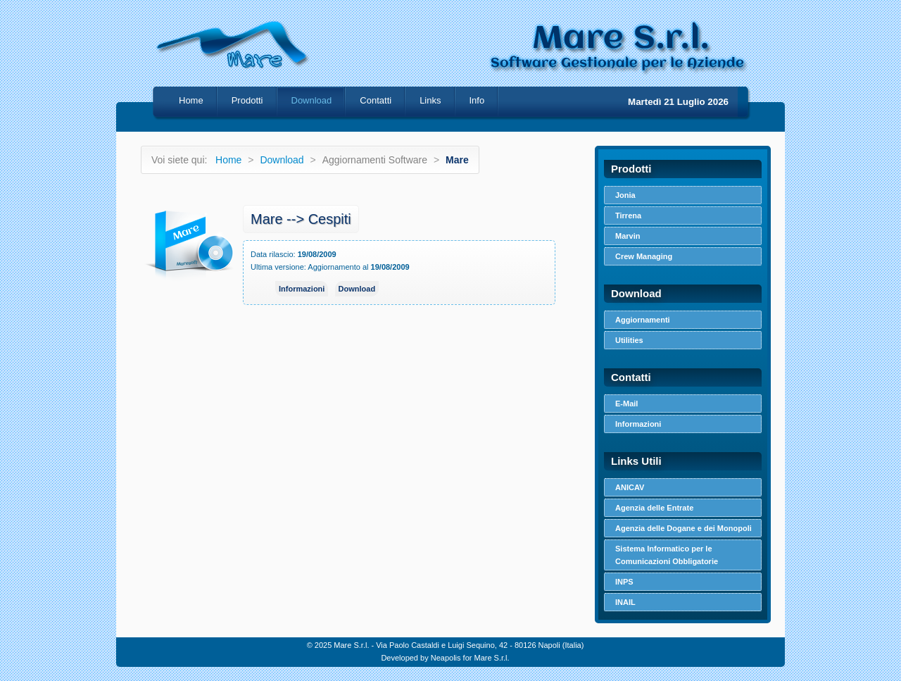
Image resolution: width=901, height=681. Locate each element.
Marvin (627, 236)
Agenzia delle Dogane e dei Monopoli (683, 528)
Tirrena (628, 215)
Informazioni (302, 289)
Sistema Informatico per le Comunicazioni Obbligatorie (666, 555)
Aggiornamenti (642, 319)
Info (477, 100)
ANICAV (629, 487)
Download (281, 159)
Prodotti (247, 100)
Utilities (629, 340)
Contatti (375, 100)
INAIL (625, 602)
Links (430, 100)
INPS (624, 581)
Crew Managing (643, 256)
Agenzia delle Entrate (654, 508)
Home (191, 100)
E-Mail (626, 403)
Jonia (625, 195)
